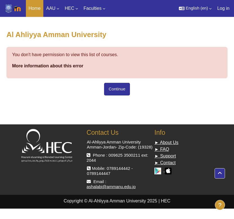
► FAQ (161, 149)
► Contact (165, 162)
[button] (195, 8)
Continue (117, 89)
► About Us (166, 142)
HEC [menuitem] (69, 8)
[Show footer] (220, 205)
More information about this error (47, 65)
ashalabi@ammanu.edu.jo (111, 186)
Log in (223, 8)
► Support (165, 156)
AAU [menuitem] (50, 8)
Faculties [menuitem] (93, 8)
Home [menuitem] (35, 8)
